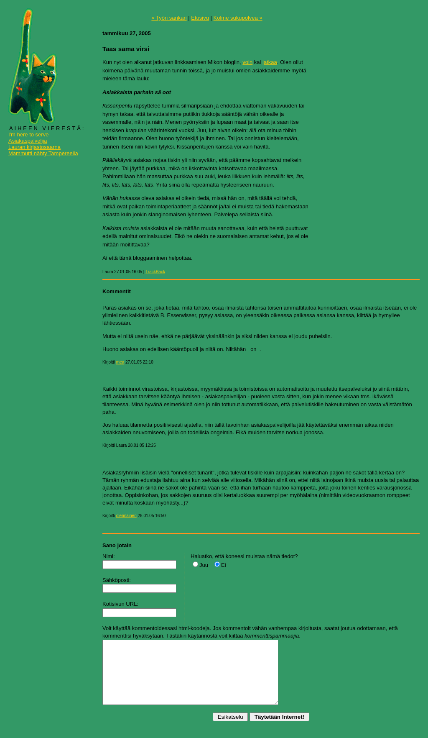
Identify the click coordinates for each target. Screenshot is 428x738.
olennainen (126, 515)
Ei (223, 565)
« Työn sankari (168, 18)
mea (120, 362)
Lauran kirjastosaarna (34, 147)
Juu (203, 565)
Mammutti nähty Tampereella (43, 153)
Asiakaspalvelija (27, 141)
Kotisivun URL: (120, 604)
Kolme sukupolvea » (238, 18)
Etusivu (200, 18)
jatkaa (269, 62)
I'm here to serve (28, 134)
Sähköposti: (116, 580)
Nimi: (108, 556)
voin (247, 62)
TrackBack (155, 271)
